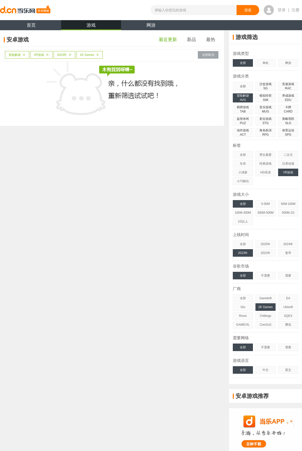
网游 (151, 25)
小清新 (242, 172)
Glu (243, 307)
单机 (265, 63)
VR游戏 (41, 55)
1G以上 (243, 221)
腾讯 (288, 324)
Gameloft (265, 298)
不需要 (265, 275)
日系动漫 (288, 163)
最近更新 (168, 39)
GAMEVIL (242, 324)
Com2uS (266, 324)
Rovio (243, 316)
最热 (210, 39)
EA (288, 298)
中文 (265, 370)
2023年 (64, 55)
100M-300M (243, 212)
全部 (243, 63)
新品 (191, 39)
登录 (282, 10)
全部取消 (208, 55)
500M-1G (288, 212)
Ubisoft (288, 307)
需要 (288, 275)
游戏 (91, 26)
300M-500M (265, 212)
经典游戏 (265, 163)
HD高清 (265, 172)
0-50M (265, 204)
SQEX (288, 316)
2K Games (89, 55)
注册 (295, 10)
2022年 (266, 253)
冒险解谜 (17, 55)
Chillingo (265, 316)
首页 (31, 25)
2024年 (288, 244)
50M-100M (288, 204)
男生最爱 (265, 155)
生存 (243, 163)
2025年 (266, 244)
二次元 (288, 155)
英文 (288, 370)
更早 (288, 253)
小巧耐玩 (243, 181)
